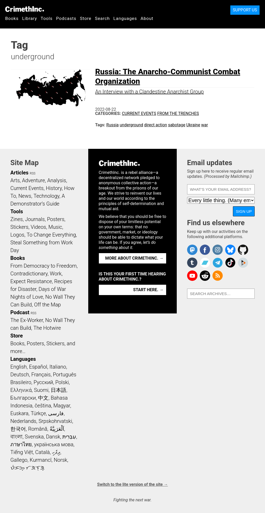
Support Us (245, 10)
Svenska (34, 437)
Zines (16, 219)
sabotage (176, 124)
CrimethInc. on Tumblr (192, 263)
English (18, 367)
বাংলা (16, 437)
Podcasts (66, 18)
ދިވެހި (56, 452)
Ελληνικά (21, 390)
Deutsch (19, 374)
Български (23, 398)
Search (102, 18)
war (204, 124)
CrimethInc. (24, 9)
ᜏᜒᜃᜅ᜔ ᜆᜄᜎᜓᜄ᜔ (27, 468)
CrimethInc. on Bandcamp (205, 263)
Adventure (33, 180)
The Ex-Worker (26, 320)
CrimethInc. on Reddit (205, 275)
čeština (43, 405)
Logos (17, 235)
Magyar (61, 405)
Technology (46, 196)
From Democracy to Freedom (43, 266)
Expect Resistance (31, 281)
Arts (15, 180)
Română (37, 429)
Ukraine (193, 124)
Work (56, 273)
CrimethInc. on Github (243, 250)
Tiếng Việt (21, 452)
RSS (32, 173)
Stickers (19, 227)
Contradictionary (29, 273)
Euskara (19, 413)
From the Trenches (178, 113)
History (54, 188)
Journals (35, 219)
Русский (43, 382)
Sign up (244, 211)
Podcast (19, 312)
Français (41, 374)
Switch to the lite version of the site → (132, 484)
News (24, 196)
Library (29, 18)
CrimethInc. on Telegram (217, 263)
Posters (55, 219)
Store (85, 18)
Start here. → (148, 289)
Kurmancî (40, 460)
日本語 (58, 390)
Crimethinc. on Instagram (217, 250)
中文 (43, 398)
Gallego (18, 460)
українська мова (53, 444)
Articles (19, 173)
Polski (62, 382)
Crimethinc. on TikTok (230, 263)
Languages (125, 18)
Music (55, 227)
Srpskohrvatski (55, 421)
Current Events (139, 113)
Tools (47, 18)
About (147, 18)
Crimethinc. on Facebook (205, 250)
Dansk (53, 437)
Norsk (60, 460)
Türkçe (38, 413)
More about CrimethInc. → (134, 258)
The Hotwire (47, 328)
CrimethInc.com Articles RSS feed (217, 275)
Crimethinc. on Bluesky (230, 250)
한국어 (18, 429)
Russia (112, 124)
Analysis (56, 180)
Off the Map (47, 305)
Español (38, 367)
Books (12, 18)
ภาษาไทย (21, 444)
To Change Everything (51, 235)
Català (42, 452)
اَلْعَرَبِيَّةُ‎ (57, 429)
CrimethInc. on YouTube (192, 275)
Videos (38, 227)
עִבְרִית (69, 437)
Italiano (57, 367)
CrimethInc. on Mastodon (192, 250)
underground (131, 124)
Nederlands (23, 421)
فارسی (56, 413)
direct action (155, 124)
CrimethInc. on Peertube (243, 263)
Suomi (41, 390)
